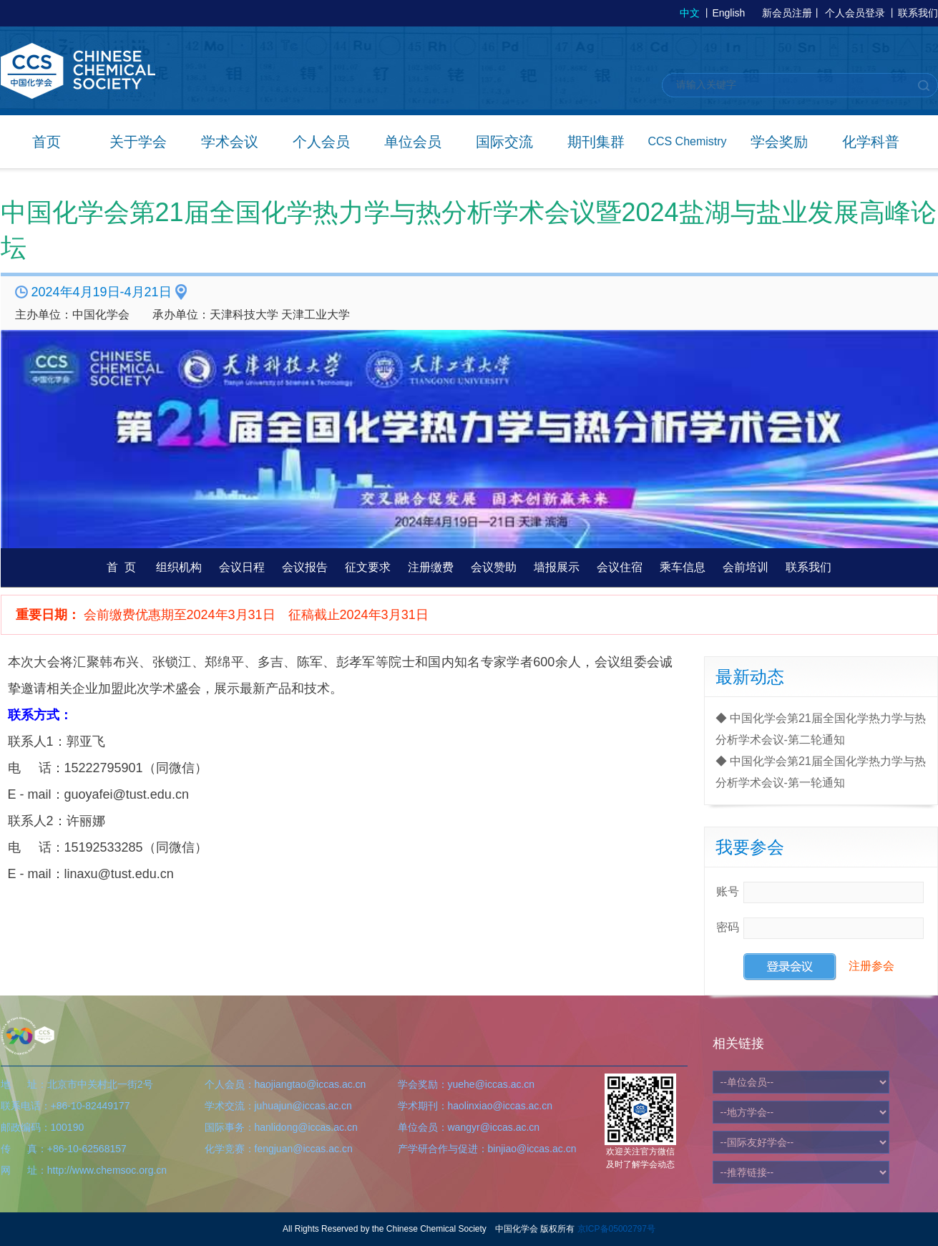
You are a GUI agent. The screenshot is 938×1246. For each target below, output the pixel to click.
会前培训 (745, 567)
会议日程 (242, 567)
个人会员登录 (855, 13)
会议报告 (305, 567)
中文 (690, 13)
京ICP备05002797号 (616, 1229)
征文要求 (368, 567)
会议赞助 (494, 567)
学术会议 (229, 142)
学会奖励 (779, 142)
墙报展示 (557, 567)
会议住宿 (620, 567)
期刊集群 (596, 142)
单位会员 (412, 142)
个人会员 (321, 142)
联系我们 (918, 13)
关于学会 (138, 142)
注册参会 (871, 966)
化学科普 (870, 142)
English (728, 13)
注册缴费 (431, 567)
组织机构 (179, 567)
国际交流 (504, 142)
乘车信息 (682, 567)
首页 (46, 142)
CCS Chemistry (687, 141)
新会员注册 (787, 13)
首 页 (121, 567)
